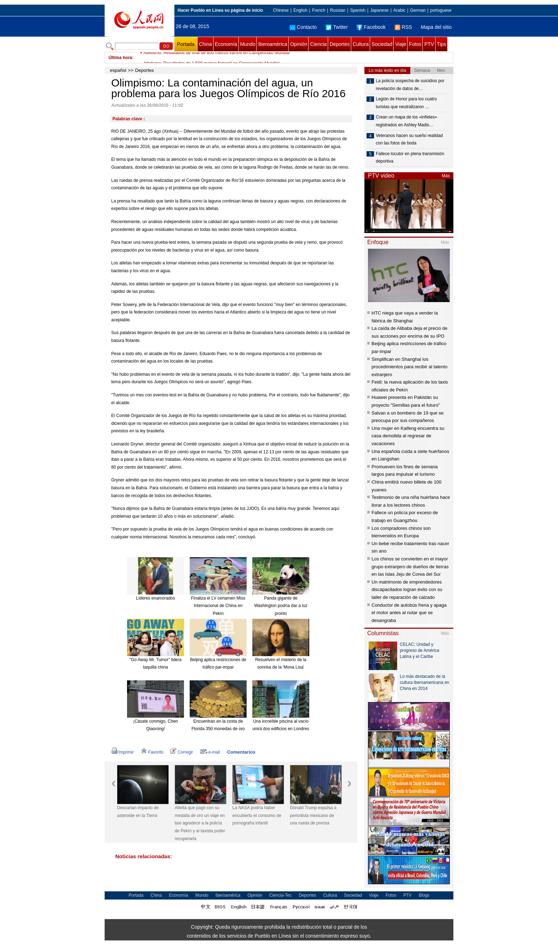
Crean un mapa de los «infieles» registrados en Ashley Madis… (406, 121)
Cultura (361, 44)
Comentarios (241, 752)
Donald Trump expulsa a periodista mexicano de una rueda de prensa (313, 815)
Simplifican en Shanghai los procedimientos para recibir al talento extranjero (409, 367)
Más (446, 175)
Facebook (371, 27)
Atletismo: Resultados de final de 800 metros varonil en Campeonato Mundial (216, 57)
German (417, 10)
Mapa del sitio (436, 27)
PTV (429, 44)
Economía (226, 44)
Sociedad (382, 44)
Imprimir (122, 752)
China (205, 44)
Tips (441, 44)
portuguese (441, 10)
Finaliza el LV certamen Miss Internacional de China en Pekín (218, 606)
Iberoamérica (272, 44)
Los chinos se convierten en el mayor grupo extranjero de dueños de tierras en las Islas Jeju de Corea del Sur (410, 566)
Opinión (298, 44)
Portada (185, 44)
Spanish (357, 10)
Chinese (281, 10)
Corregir (181, 752)
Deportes (340, 44)
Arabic (399, 10)
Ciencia (318, 44)
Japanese (379, 10)
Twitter (337, 27)
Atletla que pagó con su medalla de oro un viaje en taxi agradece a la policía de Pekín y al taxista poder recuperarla (200, 823)
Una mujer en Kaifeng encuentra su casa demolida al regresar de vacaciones (408, 436)
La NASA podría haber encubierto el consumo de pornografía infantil (256, 815)
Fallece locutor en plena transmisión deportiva (410, 157)
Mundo (248, 44)
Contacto (303, 27)
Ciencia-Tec (280, 895)
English (300, 10)
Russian (337, 10)
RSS (403, 27)
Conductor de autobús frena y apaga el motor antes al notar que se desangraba (409, 612)
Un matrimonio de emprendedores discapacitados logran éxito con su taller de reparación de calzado (407, 589)
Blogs (424, 895)
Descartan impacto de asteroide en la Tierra (138, 811)
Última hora (120, 57)
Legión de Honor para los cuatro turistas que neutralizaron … (406, 102)
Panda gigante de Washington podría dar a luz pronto (280, 606)
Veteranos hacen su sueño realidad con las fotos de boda (409, 139)
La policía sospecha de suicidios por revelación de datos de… (410, 84)
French (318, 10)
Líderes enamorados (155, 598)
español (118, 70)
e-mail (210, 752)
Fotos (415, 44)
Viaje (400, 44)
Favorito (152, 752)
